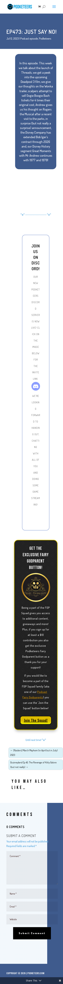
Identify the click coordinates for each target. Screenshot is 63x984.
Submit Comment (32, 933)
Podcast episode (29, 38)
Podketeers (45, 38)
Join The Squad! (36, 720)
